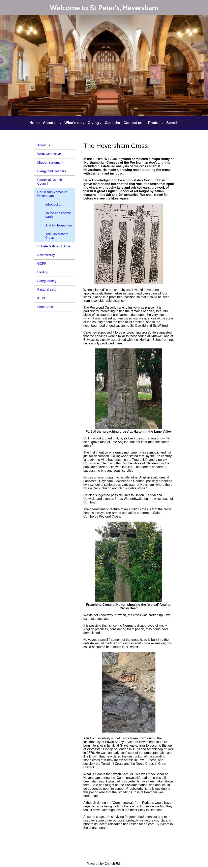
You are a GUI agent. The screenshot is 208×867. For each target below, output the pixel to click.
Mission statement (50, 162)
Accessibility (46, 255)
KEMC (42, 298)
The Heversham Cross (56, 235)
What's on (73, 123)
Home (35, 123)
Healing (42, 272)
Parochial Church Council (49, 181)
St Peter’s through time (53, 246)
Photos (154, 123)
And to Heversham (58, 225)
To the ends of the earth (58, 214)
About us (51, 123)
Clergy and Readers (51, 171)
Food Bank (45, 307)
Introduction (53, 204)
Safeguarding (46, 281)
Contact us (132, 123)
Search (172, 123)
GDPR (42, 263)
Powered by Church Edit (104, 863)
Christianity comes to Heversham (52, 193)
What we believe (49, 154)
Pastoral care (46, 289)
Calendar (112, 123)
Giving (93, 123)
